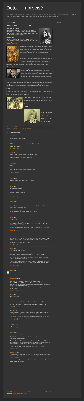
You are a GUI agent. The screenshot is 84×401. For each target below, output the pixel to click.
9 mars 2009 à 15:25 (14, 265)
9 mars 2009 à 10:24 (14, 230)
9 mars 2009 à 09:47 (14, 182)
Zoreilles (12, 163)
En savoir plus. (15, 43)
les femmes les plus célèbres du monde (45, 115)
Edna (11, 270)
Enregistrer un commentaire (14, 365)
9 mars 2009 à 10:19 (14, 213)
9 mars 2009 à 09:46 (14, 174)
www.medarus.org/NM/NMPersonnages (33, 299)
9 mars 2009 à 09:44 (14, 159)
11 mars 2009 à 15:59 (15, 363)
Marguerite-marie (14, 235)
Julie (11, 135)
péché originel (29, 128)
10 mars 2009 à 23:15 (15, 327)
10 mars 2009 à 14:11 (15, 290)
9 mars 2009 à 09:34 (14, 148)
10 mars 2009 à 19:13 (15, 306)
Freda (11, 152)
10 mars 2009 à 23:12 (15, 319)
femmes (12, 128)
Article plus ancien (48, 391)
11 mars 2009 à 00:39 (15, 348)
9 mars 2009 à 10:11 (14, 196)
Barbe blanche (13, 278)
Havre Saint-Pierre (18, 128)
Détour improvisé (24, 8)
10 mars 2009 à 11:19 (15, 274)
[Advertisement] (29, 379)
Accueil (29, 391)
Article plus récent (11, 391)
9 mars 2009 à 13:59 (14, 244)
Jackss (11, 186)
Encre (48, 123)
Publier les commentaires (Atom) (20, 393)
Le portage (24, 128)
